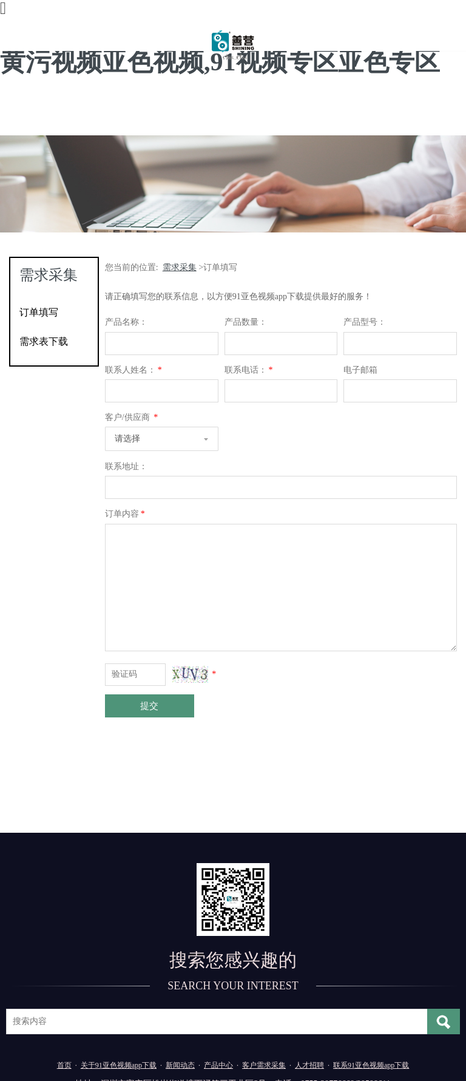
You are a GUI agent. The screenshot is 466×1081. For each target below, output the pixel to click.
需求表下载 (43, 341)
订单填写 (38, 312)
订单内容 (126, 513)
